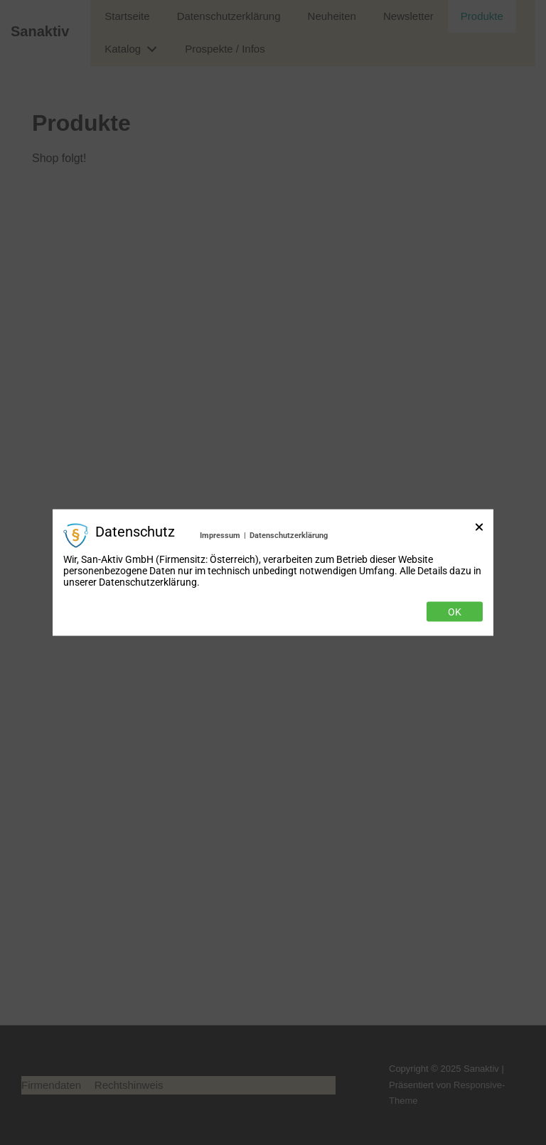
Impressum (220, 534)
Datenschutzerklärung (289, 534)
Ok (454, 612)
